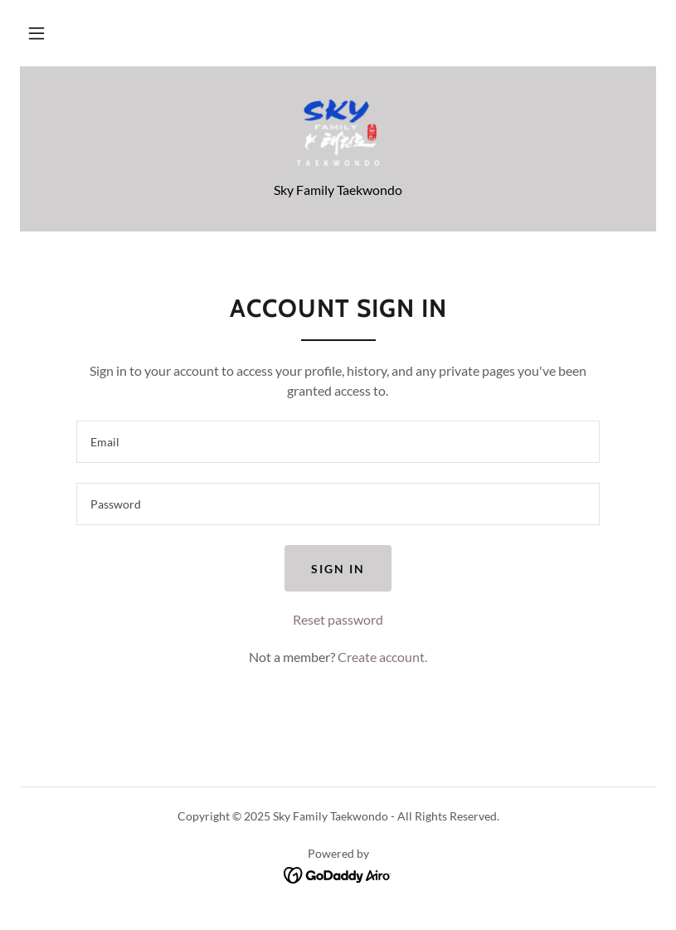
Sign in (338, 569)
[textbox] (338, 442)
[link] (338, 133)
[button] (36, 33)
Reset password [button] (338, 619)
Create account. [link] (382, 657)
